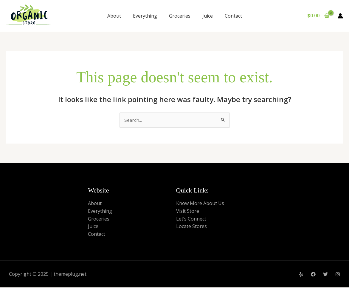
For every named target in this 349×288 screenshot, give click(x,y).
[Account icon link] (340, 16)
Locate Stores (191, 227)
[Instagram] (337, 274)
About (114, 16)
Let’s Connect (191, 219)
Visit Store (187, 211)
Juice (207, 16)
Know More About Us (200, 204)
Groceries (179, 16)
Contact (233, 16)
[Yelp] (301, 274)
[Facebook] (313, 274)
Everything (145, 16)
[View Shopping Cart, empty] (318, 15)
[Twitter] (325, 274)
